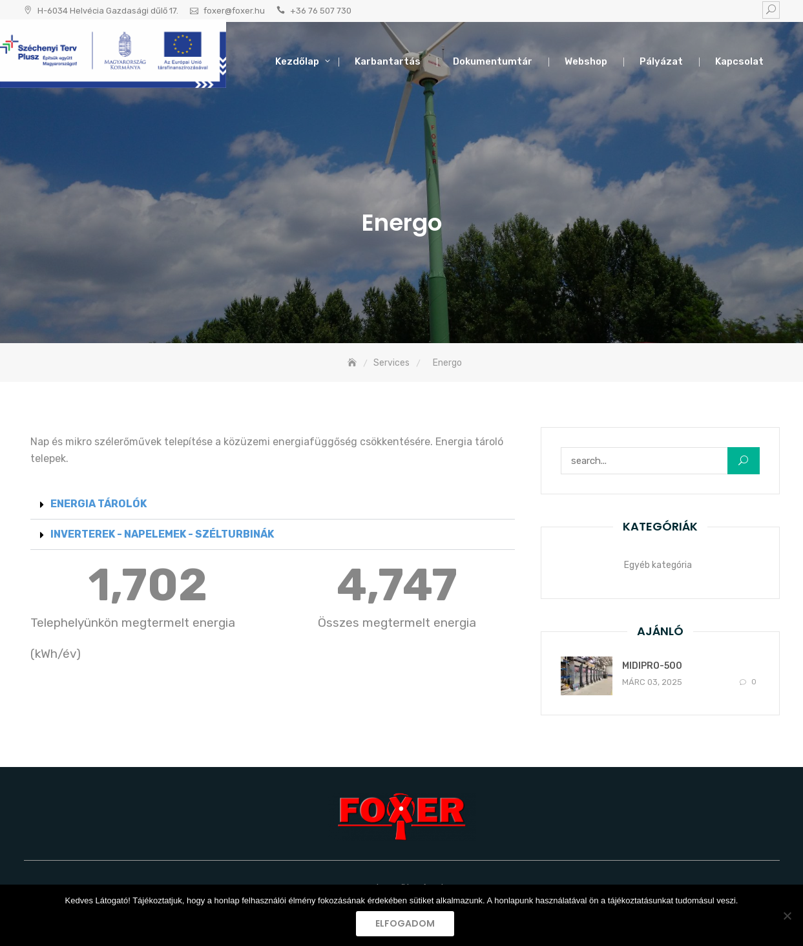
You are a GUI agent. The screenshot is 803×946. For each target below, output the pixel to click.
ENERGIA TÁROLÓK (98, 504)
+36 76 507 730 (320, 11)
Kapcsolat (739, 61)
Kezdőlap (297, 61)
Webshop (586, 61)
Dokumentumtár (492, 61)
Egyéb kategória (658, 565)
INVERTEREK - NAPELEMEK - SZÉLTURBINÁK (162, 534)
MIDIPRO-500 (652, 665)
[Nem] (786, 915)
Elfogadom (405, 923)
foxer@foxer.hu (234, 11)
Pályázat (661, 61)
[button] (272, 504)
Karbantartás (388, 61)
